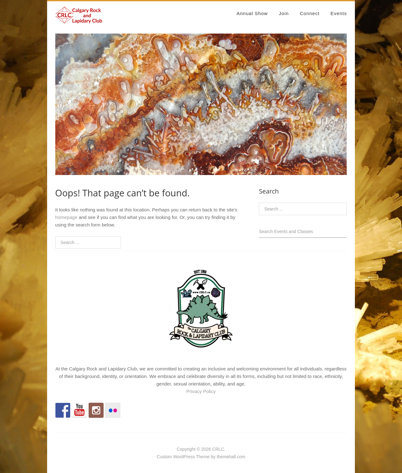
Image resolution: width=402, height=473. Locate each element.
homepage (66, 217)
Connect (310, 13)
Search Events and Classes (286, 231)
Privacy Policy (200, 391)
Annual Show (252, 13)
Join (284, 13)
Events (339, 13)
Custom (164, 456)
